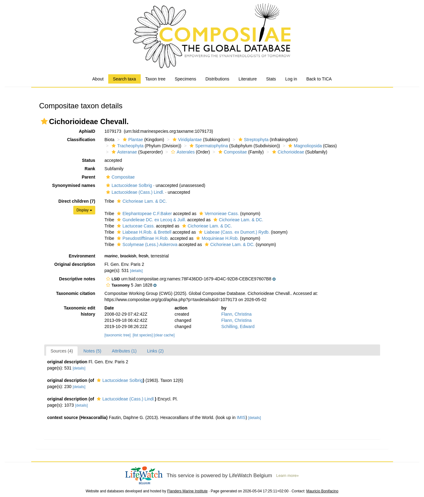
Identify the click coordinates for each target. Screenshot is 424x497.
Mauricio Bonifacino (322, 491)
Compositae (232, 151)
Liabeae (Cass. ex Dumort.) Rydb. (233, 232)
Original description (74, 264)
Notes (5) (92, 350)
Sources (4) (62, 350)
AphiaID (87, 131)
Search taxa (124, 78)
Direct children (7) (76, 201)
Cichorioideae (287, 151)
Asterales (182, 151)
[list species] (143, 335)
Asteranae (123, 151)
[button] (44, 121)
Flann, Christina (236, 314)
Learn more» (287, 475)
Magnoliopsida (304, 145)
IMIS (241, 417)
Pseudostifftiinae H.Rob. (142, 238)
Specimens (185, 78)
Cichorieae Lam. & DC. (141, 201)
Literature (247, 78)
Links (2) (155, 350)
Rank (90, 168)
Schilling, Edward (238, 326)
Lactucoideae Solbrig (128, 185)
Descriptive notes (77, 278)
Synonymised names (73, 185)
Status (88, 160)
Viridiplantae (186, 139)
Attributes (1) (124, 350)
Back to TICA (319, 78)
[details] (136, 271)
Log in (291, 78)
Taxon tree (155, 78)
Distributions (217, 78)
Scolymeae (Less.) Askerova (146, 244)
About (98, 78)
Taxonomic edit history (79, 311)
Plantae (132, 139)
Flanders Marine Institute (187, 491)
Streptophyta (252, 139)
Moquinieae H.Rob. (217, 238)
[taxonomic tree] (118, 335)
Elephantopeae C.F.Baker (143, 213)
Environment (82, 255)
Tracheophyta (126, 145)
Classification (81, 139)
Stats (271, 78)
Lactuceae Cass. (135, 225)
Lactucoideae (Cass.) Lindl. (134, 192)
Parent (88, 177)
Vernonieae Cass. (218, 213)
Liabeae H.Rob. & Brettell (143, 232)
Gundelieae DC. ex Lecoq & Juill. (150, 219)
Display (84, 210)
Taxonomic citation (75, 293)
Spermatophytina (208, 145)
